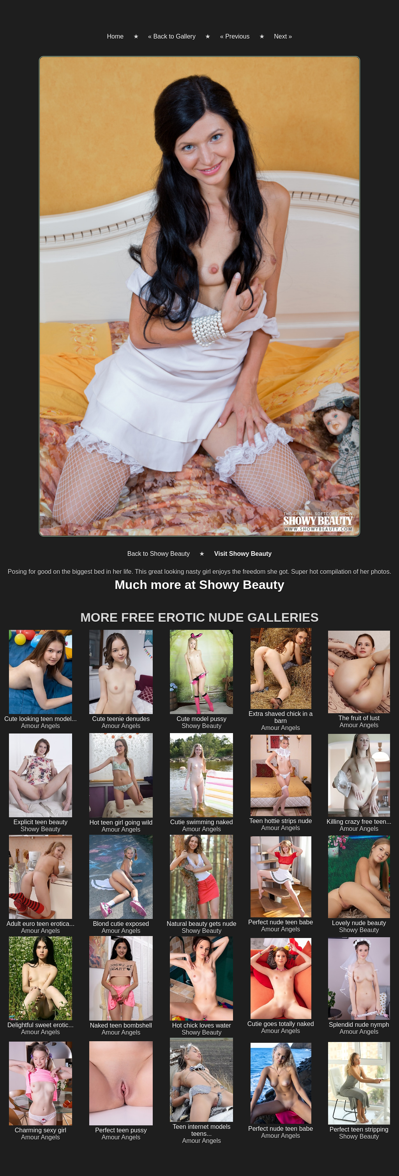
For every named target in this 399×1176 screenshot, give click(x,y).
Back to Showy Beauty (158, 553)
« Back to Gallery (172, 36)
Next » (283, 36)
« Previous (235, 36)
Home (115, 36)
